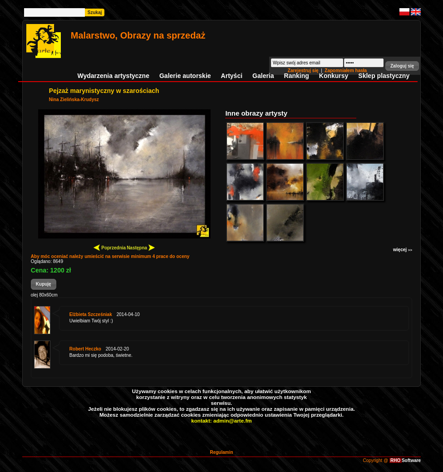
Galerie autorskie (185, 75)
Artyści (231, 75)
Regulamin (221, 452)
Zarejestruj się (304, 70)
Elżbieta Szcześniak (90, 314)
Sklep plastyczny (383, 75)
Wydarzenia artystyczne (113, 75)
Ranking (296, 75)
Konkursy (334, 75)
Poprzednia (110, 247)
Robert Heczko (85, 348)
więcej (402, 249)
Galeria (263, 75)
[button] (402, 66)
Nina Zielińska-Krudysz (74, 99)
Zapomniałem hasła (346, 70)
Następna (141, 247)
